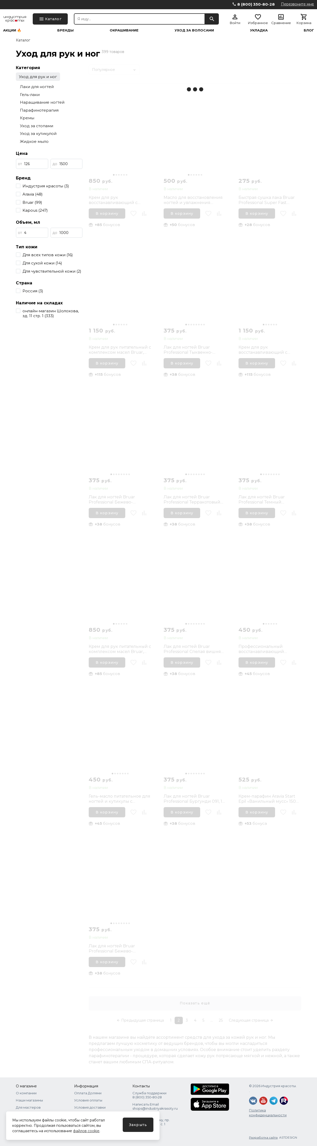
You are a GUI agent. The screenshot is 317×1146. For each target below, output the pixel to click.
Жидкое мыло (34, 141)
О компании (26, 1093)
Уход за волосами (194, 30)
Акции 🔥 (12, 30)
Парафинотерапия (39, 110)
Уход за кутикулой (38, 133)
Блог (309, 30)
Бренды (65, 30)
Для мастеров (28, 1107)
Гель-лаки (30, 94)
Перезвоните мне (297, 4)
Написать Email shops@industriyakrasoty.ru (155, 1106)
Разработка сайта (263, 1137)
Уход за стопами (36, 125)
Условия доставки (90, 1107)
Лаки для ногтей (37, 86)
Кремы (27, 117)
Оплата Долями (87, 1093)
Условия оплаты (88, 1100)
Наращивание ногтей (42, 102)
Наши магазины (29, 1100)
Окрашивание (124, 30)
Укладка (259, 30)
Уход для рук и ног (38, 76)
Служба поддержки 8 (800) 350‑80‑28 (149, 1095)
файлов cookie (86, 1131)
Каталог (23, 40)
